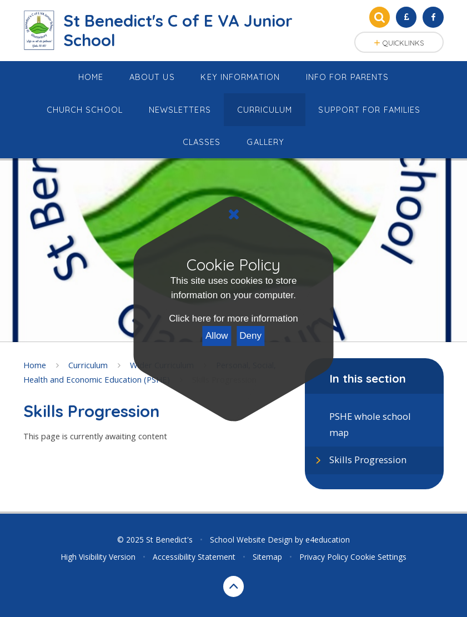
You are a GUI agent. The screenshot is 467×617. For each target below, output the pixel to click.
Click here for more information (233, 318)
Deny (250, 335)
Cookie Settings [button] (378, 556)
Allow (216, 335)
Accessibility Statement (194, 556)
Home (34, 364)
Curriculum (88, 364)
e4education (327, 539)
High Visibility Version (98, 556)
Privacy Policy (323, 556)
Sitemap (267, 556)
